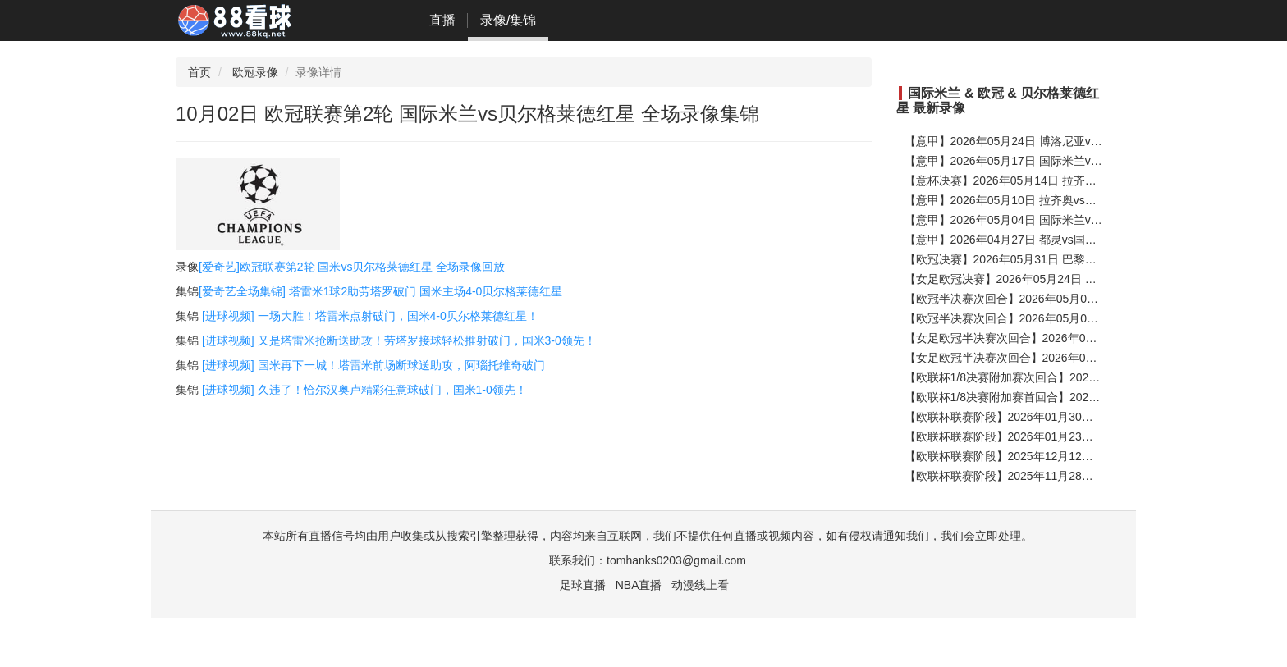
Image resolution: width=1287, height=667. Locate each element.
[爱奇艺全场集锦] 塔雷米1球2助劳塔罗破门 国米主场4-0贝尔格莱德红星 (380, 291)
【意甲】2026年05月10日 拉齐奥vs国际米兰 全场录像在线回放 (1065, 200)
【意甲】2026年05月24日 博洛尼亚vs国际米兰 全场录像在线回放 (1071, 141)
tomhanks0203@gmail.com (676, 560)
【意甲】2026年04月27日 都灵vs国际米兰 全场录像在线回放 (1060, 239)
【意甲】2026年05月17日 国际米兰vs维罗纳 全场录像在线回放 (1065, 160)
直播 (442, 20)
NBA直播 (639, 585)
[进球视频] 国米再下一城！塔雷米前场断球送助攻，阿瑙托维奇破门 (373, 365)
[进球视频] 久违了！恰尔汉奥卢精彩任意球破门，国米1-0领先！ (364, 389)
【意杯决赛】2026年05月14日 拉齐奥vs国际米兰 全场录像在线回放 (1077, 180)
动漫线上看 (700, 585)
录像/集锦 (508, 20)
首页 (199, 72)
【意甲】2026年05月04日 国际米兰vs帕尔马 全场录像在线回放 (1065, 219)
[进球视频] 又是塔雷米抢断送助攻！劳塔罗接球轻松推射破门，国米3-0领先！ (399, 340)
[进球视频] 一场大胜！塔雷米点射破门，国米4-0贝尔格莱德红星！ (370, 315)
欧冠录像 (255, 72)
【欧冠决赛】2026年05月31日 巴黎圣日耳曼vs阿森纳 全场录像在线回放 (1088, 259)
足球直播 (583, 585)
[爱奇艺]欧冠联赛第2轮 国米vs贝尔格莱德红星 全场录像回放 (352, 266)
